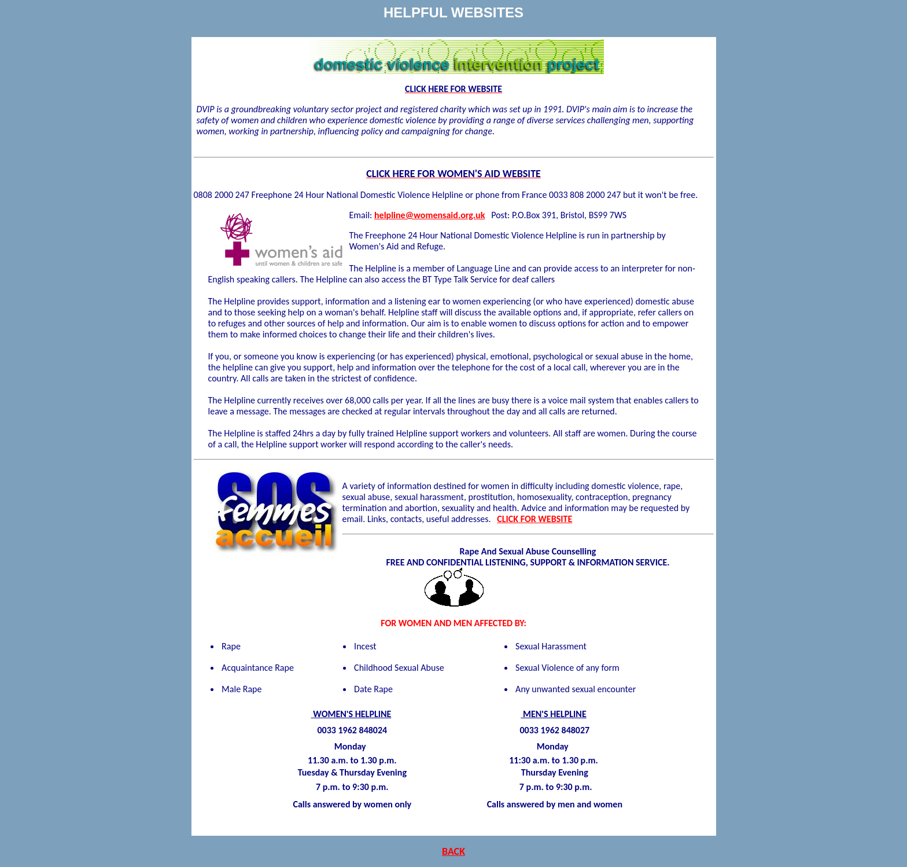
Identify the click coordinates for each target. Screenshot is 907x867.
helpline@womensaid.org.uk (429, 215)
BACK (453, 851)
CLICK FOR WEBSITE (534, 518)
